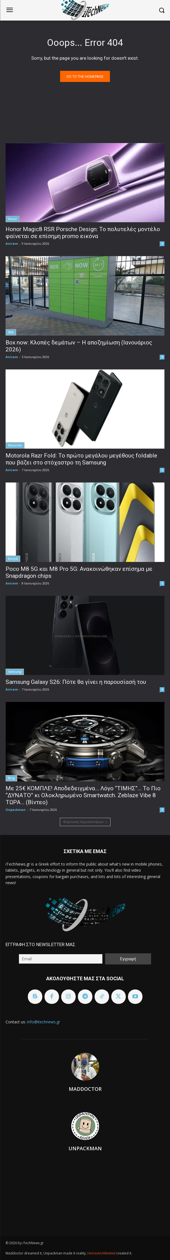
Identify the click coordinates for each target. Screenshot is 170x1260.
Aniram (12, 243)
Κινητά (13, 559)
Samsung (14, 672)
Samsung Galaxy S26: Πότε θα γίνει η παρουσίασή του (76, 682)
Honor (12, 219)
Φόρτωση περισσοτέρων (85, 821)
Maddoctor (85, 1089)
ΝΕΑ (11, 332)
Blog (11, 778)
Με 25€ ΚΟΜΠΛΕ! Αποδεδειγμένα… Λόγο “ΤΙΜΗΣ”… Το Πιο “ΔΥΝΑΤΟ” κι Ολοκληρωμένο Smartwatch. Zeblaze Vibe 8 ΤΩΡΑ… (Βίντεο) (83, 795)
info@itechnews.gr (43, 1021)
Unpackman (16, 810)
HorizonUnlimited (101, 1253)
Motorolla (15, 445)
